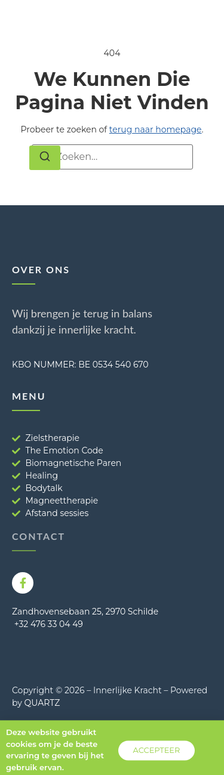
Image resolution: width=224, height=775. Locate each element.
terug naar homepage (155, 129)
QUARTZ (42, 702)
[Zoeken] (44, 158)
